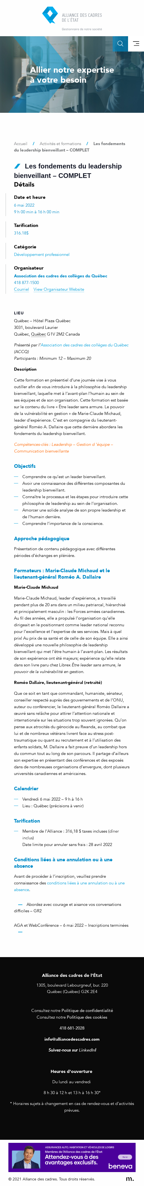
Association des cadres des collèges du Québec (84, 345)
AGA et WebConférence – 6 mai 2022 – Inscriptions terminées (71, 925)
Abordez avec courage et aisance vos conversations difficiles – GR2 (67, 907)
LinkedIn (87, 1050)
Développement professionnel (42, 254)
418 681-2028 (72, 1027)
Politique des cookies (87, 1017)
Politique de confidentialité (87, 1010)
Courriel (21, 289)
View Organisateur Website (59, 289)
